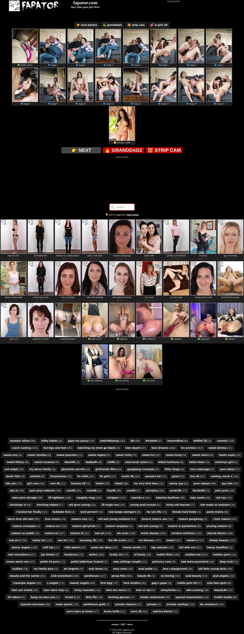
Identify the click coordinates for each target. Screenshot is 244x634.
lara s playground (175, 568)
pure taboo (227, 469)
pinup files (118, 575)
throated (151, 440)
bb (132, 440)
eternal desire (216, 533)
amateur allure (20, 440)
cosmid (222, 440)
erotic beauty (150, 533)
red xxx (221, 497)
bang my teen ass (43, 597)
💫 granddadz (112, 25)
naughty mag (86, 497)
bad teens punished (194, 561)
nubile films (164, 554)
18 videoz (14, 597)
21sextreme (58, 476)
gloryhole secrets (73, 469)
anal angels (221, 575)
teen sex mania (22, 590)
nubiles (17, 568)
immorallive (175, 440)
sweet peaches (66, 455)
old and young (148, 526)
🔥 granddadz (123, 150)
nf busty (139, 554)
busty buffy (112, 611)
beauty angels (79, 583)
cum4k (70, 490)
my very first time (146, 483)
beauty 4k (144, 575)
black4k (70, 462)
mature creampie (24, 526)
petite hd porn (49, 561)
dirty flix (91, 597)
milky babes (49, 440)
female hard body (184, 511)
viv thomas (146, 540)
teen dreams (159, 447)
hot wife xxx (187, 547)
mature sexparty (117, 526)
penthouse (91, 575)
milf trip (48, 547)
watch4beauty (109, 440)
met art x (15, 540)
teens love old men (21, 519)
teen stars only (54, 590)
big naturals (159, 547)
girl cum (32, 483)
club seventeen (61, 575)
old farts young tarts (212, 568)
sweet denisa (217, 447)
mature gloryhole (84, 526)
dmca (130, 624)
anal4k (131, 490)
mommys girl (224, 462)
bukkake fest (61, 511)
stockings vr (17, 504)
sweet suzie (227, 455)
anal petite (145, 568)
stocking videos (47, 504)
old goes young (79, 504)
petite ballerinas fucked (87, 561)
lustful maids (223, 597)
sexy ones (120, 568)
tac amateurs (209, 604)
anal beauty (193, 575)
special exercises (32, 604)
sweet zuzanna (44, 462)
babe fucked (133, 215)
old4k (111, 462)
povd (175, 476)
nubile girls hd (187, 583)
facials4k (199, 490)
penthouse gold (94, 604)
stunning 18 (88, 540)
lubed (118, 483)
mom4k (92, 490)
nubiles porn (221, 554)
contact (115, 624)
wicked (35, 476)
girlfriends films (106, 469)
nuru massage (200, 469)
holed (99, 483)
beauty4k (220, 590)
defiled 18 (200, 440)
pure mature (202, 483)
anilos (93, 554)
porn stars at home (80, 611)
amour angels (21, 547)
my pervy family (40, 469)
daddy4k (91, 462)
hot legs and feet (54, 447)
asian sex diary (101, 547)
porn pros (221, 490)
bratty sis (116, 554)
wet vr (14, 490)
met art (99, 533)
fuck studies (131, 583)
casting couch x (221, 476)
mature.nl (51, 533)
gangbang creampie (141, 469)
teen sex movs (116, 590)
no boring (167, 575)
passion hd (152, 476)
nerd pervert (88, 511)
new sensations (19, 554)
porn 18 (136, 611)
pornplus (152, 490)
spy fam (227, 483)
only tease (96, 568)
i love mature (222, 519)
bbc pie (11, 483)
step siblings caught (127, 561)
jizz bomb (47, 554)
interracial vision (136, 462)
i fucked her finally (28, 511)
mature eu (52, 526)
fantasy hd (78, 483)
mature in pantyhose (182, 526)
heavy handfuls (217, 547)
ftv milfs (82, 476)
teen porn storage (24, 497)
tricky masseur (84, 590)
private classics (126, 604)
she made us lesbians (215, 504)
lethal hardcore (168, 462)
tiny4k (111, 490)
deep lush (226, 561)
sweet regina (97, 455)
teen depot (132, 447)
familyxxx (70, 554)
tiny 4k (194, 476)
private (151, 604)
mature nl (76, 533)
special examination (189, 597)
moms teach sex (17, 561)
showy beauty (218, 540)
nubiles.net (192, 554)
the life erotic (117, 540)
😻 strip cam (136, 25)
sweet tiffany (15, 462)
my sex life (153, 511)
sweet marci (200, 455)
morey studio (132, 547)
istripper (113, 497)
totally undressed (152, 597)
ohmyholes (168, 590)
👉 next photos (87, 25)
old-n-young (194, 590)
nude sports (64, 604)
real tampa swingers (122, 511)
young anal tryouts (143, 504)
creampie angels (24, 583)
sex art (62, 540)
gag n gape (159, 583)
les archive (188, 447)
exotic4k (175, 490)
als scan (122, 533)
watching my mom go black (96, 447)
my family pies (44, 568)
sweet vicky (124, 455)
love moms (52, 519)
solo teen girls (217, 583)
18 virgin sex (110, 504)
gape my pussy (78, 440)
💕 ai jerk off (158, 25)
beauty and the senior (25, 575)
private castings (177, 604)
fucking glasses (119, 597)
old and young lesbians (114, 519)
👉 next (81, 150)
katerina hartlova (167, 497)
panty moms (215, 511)
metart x (192, 540)
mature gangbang (190, 519)
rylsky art (38, 540)
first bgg (106, 583)
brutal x (70, 597)
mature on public (23, 533)
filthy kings (172, 469)
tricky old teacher (178, 504)
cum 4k (55, 483)
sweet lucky (174, 455)
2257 (123, 624)
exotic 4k (127, 476)
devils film (13, 476)
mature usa (79, 519)
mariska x (137, 497)
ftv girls (105, 476)
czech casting (21, 447)
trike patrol (72, 547)
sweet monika (36, 455)
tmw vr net (143, 590)
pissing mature (217, 526)
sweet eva (10, 455)
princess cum (161, 561)
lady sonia (197, 497)
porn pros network (42, 490)
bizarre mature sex (154, 519)
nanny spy (176, 483)
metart (170, 540)
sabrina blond (162, 611)
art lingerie (71, 568)
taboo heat (196, 462)
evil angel (11, 469)
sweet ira (148, 455)
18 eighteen (56, 497)
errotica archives (183, 533)
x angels (52, 583)
